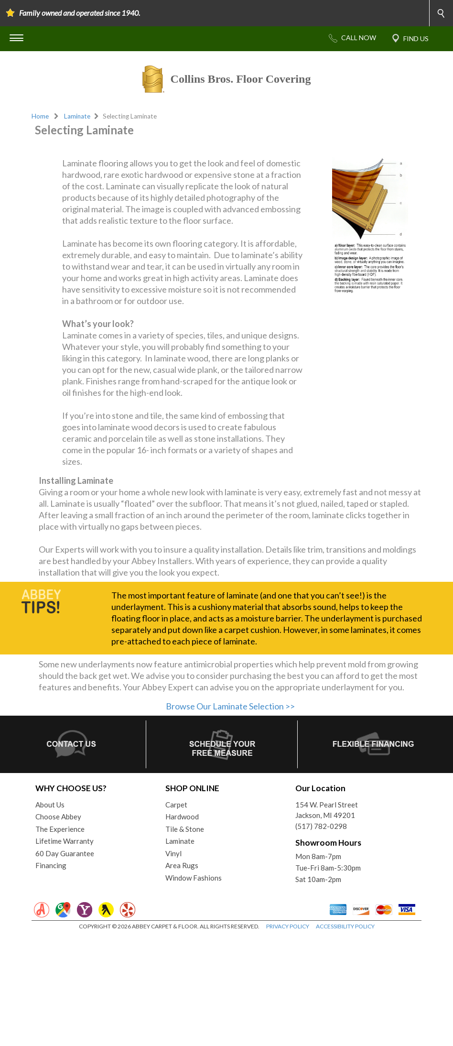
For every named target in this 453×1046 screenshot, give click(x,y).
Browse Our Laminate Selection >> (230, 816)
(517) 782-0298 (321, 936)
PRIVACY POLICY (287, 1036)
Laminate (77, 116)
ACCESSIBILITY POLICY (345, 1036)
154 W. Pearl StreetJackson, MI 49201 (326, 920)
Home (40, 116)
